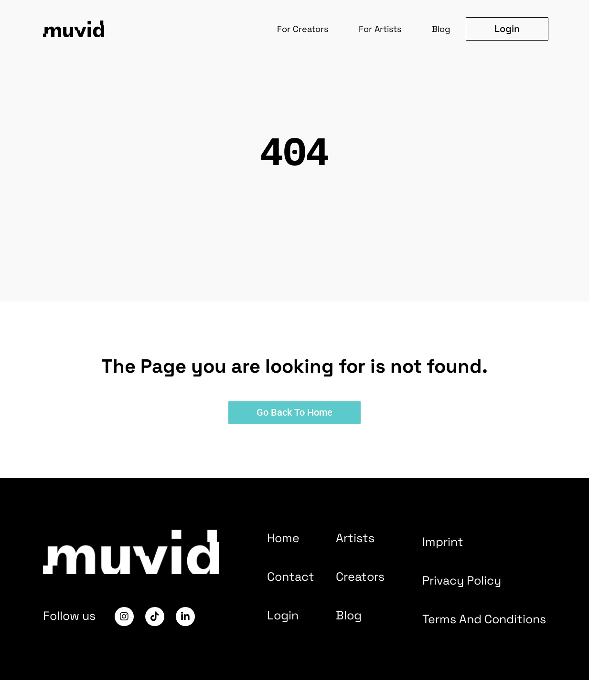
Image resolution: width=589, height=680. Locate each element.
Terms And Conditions (484, 619)
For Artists (380, 28)
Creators (360, 576)
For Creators (302, 28)
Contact (290, 576)
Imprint (442, 541)
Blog (441, 28)
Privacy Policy (461, 580)
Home (283, 537)
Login (283, 615)
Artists (355, 537)
